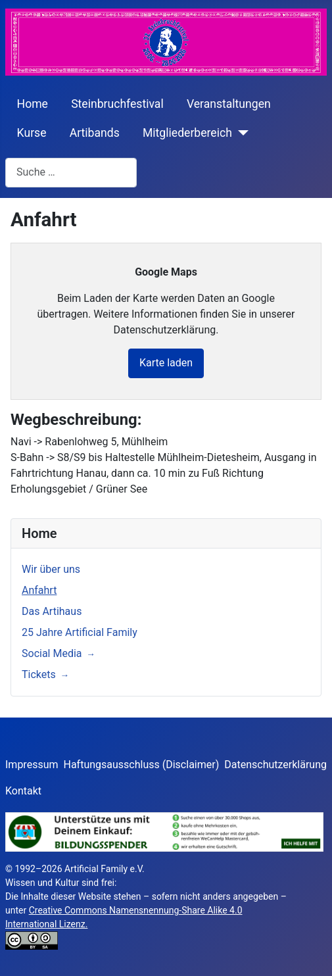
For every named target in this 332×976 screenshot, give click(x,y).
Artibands (95, 132)
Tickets (39, 674)
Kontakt (23, 791)
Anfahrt (39, 590)
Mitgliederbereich (187, 132)
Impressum (32, 764)
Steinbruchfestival (117, 103)
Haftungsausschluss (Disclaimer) (142, 764)
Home (32, 103)
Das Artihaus (52, 611)
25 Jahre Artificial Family (79, 632)
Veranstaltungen (229, 103)
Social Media (52, 653)
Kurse (32, 132)
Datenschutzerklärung (275, 764)
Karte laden (166, 362)
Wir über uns (51, 569)
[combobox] (71, 172)
